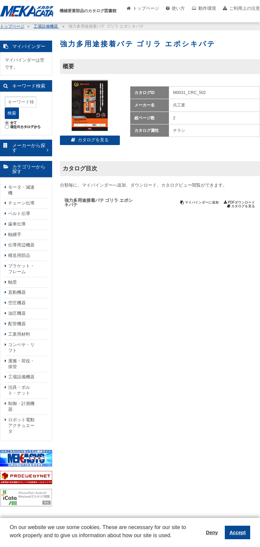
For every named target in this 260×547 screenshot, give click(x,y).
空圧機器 (17, 302)
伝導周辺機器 (21, 244)
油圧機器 (17, 313)
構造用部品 (19, 255)
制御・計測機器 (21, 406)
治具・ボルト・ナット (19, 390)
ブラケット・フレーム (21, 268)
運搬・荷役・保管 (21, 363)
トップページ (146, 8)
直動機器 (17, 292)
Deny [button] (212, 532)
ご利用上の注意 (244, 8)
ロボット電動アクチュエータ (21, 425)
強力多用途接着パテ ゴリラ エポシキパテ (98, 202)
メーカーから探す (28, 148)
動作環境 (207, 8)
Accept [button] (238, 532)
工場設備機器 (46, 26)
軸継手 (14, 234)
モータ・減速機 (21, 190)
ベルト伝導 (19, 213)
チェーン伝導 (21, 203)
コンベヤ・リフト (21, 347)
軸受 (12, 282)
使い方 (178, 8)
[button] (11, 541)
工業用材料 (19, 334)
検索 (11, 113)
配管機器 (17, 323)
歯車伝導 (17, 224)
